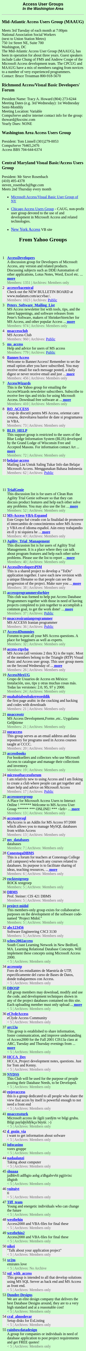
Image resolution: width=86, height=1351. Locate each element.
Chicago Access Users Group (32, 209)
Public (52, 300)
